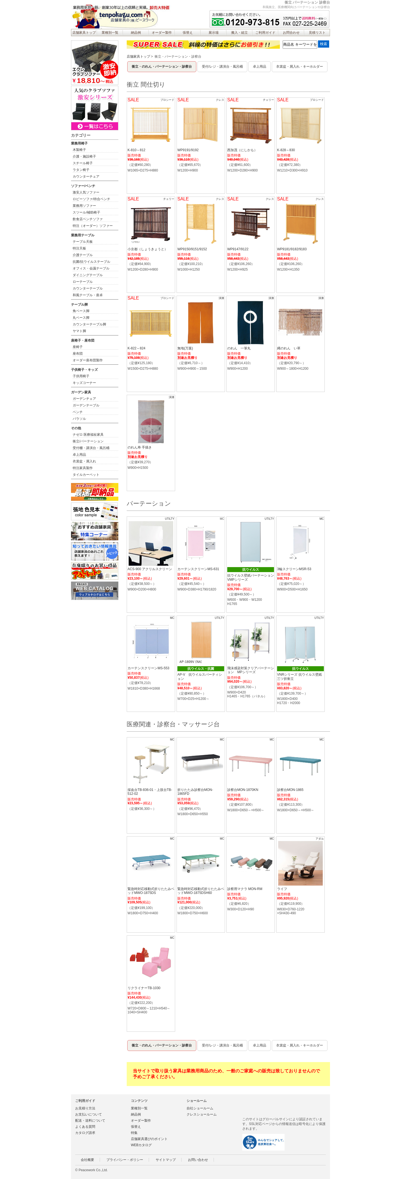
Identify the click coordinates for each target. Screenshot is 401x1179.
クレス (220, 99)
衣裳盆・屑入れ (84, 461)
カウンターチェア (86, 176)
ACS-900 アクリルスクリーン (150, 569)
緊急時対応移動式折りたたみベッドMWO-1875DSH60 (200, 891)
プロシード (167, 99)
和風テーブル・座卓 (88, 295)
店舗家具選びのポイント (149, 1139)
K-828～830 (286, 150)
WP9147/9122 (237, 249)
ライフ (282, 889)
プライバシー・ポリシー (124, 1160)
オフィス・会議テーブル (91, 268)
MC (321, 518)
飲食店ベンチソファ (88, 219)
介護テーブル (83, 255)
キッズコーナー (84, 383)
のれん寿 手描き (140, 447)
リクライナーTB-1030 (144, 988)
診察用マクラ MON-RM (244, 889)
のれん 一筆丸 (239, 348)
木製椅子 (79, 150)
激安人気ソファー (86, 192)
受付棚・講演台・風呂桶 (91, 448)
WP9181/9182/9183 (292, 249)
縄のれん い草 (288, 348)
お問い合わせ (198, 1160)
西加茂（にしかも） (242, 150)
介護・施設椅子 (84, 156)
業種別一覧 (110, 33)
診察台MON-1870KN (242, 790)
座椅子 (78, 347)
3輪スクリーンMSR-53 (294, 569)
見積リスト (317, 33)
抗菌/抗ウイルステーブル (91, 262)
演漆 (221, 298)
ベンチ (78, 412)
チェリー (268, 99)
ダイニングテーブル (88, 275)
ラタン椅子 (81, 170)
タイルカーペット (86, 475)
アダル (320, 838)
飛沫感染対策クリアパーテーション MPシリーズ (250, 670)
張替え (188, 33)
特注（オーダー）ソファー (93, 226)
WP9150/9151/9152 (192, 249)
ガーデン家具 (81, 392)
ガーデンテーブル (86, 405)
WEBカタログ (141, 1145)
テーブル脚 (79, 305)
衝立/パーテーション (88, 441)
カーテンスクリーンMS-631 (198, 569)
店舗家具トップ (84, 33)
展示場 (214, 33)
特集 (134, 1133)
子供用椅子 (81, 376)
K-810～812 (136, 150)
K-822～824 (136, 348)
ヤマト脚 (79, 331)
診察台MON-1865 (290, 790)
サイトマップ (166, 1160)
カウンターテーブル (88, 288)
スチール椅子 (83, 163)
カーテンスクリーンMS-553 (148, 668)
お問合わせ (291, 33)
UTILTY (169, 518)
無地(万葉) (185, 348)
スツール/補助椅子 (86, 212)
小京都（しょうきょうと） (148, 249)
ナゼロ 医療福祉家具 (88, 435)
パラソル (79, 419)
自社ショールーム (200, 1108)
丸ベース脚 (81, 318)
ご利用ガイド (265, 33)
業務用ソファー (84, 206)
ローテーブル (83, 282)
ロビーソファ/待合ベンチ (91, 199)
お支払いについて (88, 1114)
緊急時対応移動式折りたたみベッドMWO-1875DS (151, 891)
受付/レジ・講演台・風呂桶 (222, 66)
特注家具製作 (83, 468)
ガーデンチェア (84, 399)
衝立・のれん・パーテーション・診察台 (162, 66)
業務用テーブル (82, 235)
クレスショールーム (202, 1114)
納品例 (136, 33)
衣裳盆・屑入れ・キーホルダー (299, 66)
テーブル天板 (83, 242)
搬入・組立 (239, 33)
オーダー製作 (162, 33)
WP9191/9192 (188, 150)
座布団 (78, 354)
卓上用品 (259, 66)
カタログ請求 (85, 1133)
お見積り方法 (85, 1108)
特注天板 (79, 248)
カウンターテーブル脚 (89, 324)
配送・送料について (90, 1120)
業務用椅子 (79, 143)
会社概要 (87, 1160)
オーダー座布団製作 (88, 360)
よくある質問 (85, 1127)
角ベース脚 (81, 311)
